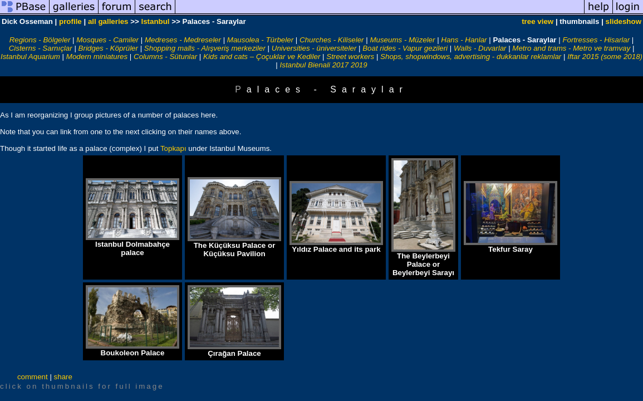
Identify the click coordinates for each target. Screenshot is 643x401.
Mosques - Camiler (107, 40)
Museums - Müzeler (402, 40)
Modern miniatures (96, 56)
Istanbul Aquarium (30, 56)
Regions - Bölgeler (40, 40)
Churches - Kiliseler (332, 40)
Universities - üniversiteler (314, 48)
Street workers (350, 56)
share (63, 377)
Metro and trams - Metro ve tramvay (571, 48)
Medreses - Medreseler (183, 40)
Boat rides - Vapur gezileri (405, 48)
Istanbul (155, 21)
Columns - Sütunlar (165, 56)
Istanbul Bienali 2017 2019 (323, 65)
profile (70, 21)
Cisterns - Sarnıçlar (40, 48)
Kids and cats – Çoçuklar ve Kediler (261, 56)
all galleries (108, 21)
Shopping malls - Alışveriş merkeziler (205, 48)
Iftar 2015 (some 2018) (604, 56)
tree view (537, 21)
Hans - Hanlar (464, 40)
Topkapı (173, 148)
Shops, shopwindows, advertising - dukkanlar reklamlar (470, 56)
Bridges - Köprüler (108, 48)
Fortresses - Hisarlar (596, 40)
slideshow (623, 21)
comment (32, 377)
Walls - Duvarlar (480, 48)
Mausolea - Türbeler (260, 40)
